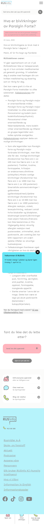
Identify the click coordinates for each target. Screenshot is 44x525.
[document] (22, 262)
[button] (38, 252)
